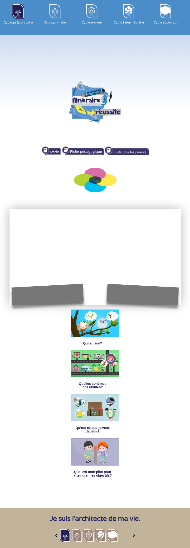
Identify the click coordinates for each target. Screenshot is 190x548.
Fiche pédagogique (83, 149)
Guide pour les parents (126, 149)
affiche (51, 149)
